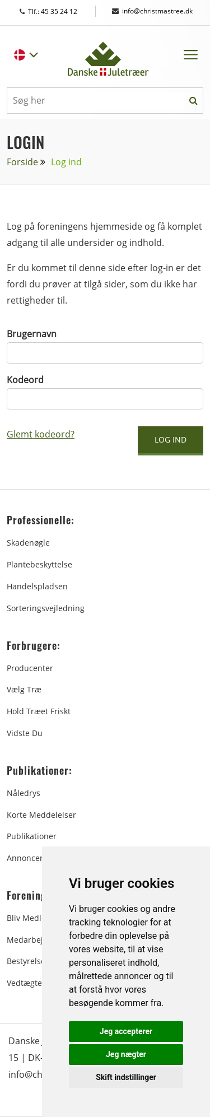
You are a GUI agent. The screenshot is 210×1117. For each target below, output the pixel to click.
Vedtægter (26, 983)
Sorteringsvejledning (46, 608)
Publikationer (32, 836)
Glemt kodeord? (40, 434)
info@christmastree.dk (152, 11)
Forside (22, 162)
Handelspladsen (37, 586)
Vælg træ (24, 689)
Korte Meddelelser (41, 814)
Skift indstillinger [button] (126, 1077)
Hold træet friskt (39, 711)
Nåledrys (23, 793)
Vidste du (25, 733)
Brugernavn (32, 333)
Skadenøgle (28, 542)
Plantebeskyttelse (39, 564)
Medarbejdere (33, 939)
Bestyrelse (26, 961)
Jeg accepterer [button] (126, 1031)
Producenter (30, 668)
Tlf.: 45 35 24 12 (59, 11)
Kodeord (25, 379)
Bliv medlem (30, 918)
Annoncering (31, 858)
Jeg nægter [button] (126, 1054)
